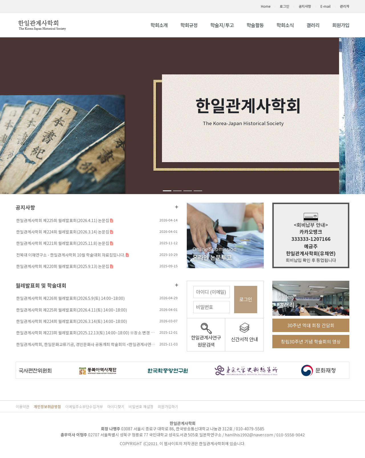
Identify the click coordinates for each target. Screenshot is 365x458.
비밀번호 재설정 (141, 406)
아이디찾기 (115, 406)
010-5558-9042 (290, 434)
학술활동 (255, 25)
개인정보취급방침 (47, 406)
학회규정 (189, 25)
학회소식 (285, 25)
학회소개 (159, 25)
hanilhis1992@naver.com (249, 434)
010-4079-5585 (250, 428)
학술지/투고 (222, 25)
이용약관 (22, 406)
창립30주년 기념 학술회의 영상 (311, 341)
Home (265, 6)
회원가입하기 (168, 406)
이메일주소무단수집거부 (84, 406)
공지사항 (305, 6)
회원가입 (340, 25)
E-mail (325, 6)
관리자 (344, 6)
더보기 (176, 207)
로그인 (284, 6)
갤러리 (313, 25)
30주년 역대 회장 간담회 (310, 325)
